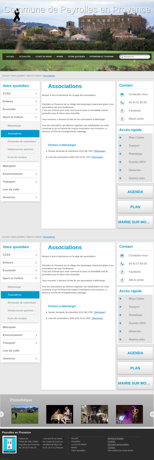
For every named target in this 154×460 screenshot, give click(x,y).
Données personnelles (118, 444)
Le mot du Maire (43, 57)
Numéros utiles (137, 178)
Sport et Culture (34, 75)
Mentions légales (115, 438)
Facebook (135, 110)
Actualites (25, 57)
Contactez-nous (138, 94)
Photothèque (135, 153)
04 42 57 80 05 (138, 102)
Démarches (135, 170)
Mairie (60, 57)
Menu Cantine (136, 137)
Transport (134, 145)
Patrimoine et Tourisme (102, 57)
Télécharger (99, 151)
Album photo (136, 118)
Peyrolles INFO (137, 161)
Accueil (10, 57)
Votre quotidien (76, 57)
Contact (111, 447)
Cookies (111, 441)
